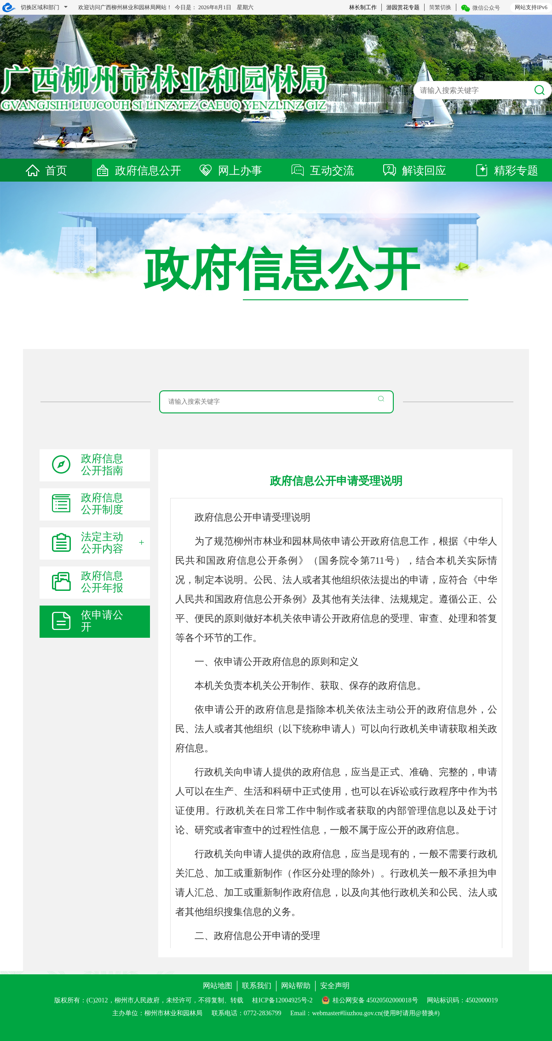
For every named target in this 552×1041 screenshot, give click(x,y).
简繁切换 (440, 7)
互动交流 (322, 171)
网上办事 (230, 171)
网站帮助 (295, 986)
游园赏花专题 (403, 7)
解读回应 (414, 171)
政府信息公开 (138, 171)
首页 (46, 171)
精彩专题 (506, 171)
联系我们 (256, 986)
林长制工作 (363, 7)
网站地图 (217, 986)
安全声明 (335, 986)
